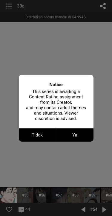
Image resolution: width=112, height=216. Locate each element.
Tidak (37, 135)
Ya (74, 135)
